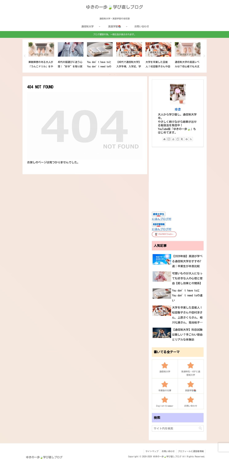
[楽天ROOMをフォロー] (182, 139)
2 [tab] (114, 74)
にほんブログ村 (161, 219)
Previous (24, 56)
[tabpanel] (41, 55)
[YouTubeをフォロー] (173, 139)
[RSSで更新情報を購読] (191, 139)
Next (204, 56)
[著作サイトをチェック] (164, 139)
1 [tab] (109, 74)
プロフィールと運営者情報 (191, 451)
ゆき (178, 109)
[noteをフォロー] (178, 139)
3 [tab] (119, 74)
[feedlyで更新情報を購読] (186, 139)
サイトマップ (152, 451)
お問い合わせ (168, 451)
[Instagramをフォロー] (169, 139)
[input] (178, 428)
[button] (200, 428)
